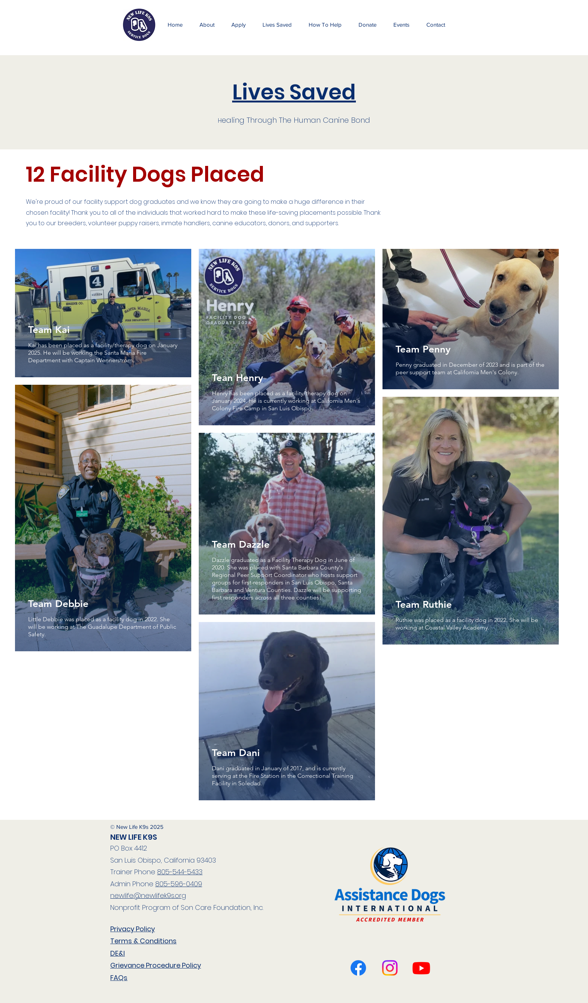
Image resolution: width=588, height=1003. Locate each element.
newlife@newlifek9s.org (148, 895)
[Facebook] (358, 968)
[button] (401, 24)
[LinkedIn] (390, 968)
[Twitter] (421, 968)
